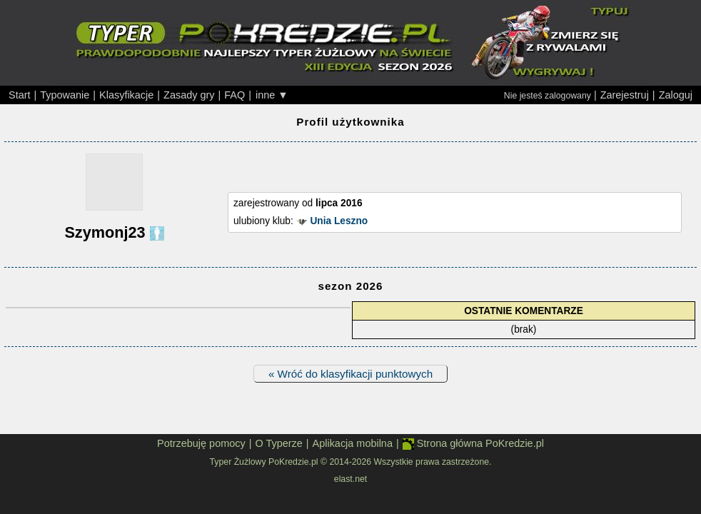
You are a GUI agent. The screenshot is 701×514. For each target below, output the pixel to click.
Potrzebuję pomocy (201, 443)
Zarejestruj (624, 95)
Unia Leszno (339, 221)
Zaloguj (675, 95)
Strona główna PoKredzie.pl (473, 444)
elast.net (350, 479)
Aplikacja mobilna (353, 443)
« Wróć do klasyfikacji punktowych (350, 374)
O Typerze (278, 443)
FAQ (234, 95)
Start (20, 95)
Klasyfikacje (126, 95)
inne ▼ (272, 95)
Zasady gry (188, 95)
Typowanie (64, 95)
